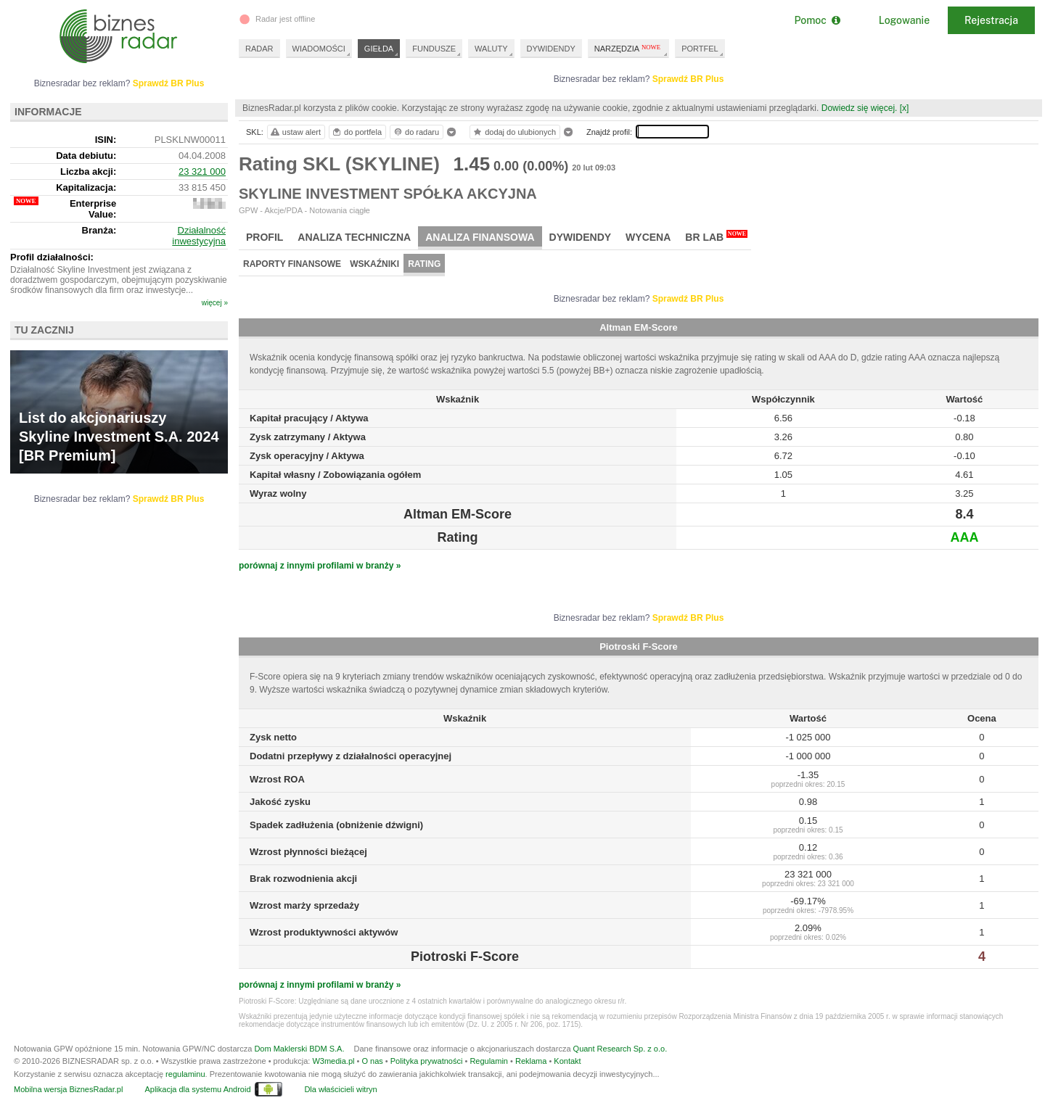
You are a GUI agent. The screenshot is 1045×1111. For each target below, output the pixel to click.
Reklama (530, 1061)
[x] (904, 108)
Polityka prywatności (426, 1061)
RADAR (259, 48)
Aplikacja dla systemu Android (197, 1089)
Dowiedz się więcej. (859, 108)
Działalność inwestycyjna (199, 236)
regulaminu (185, 1074)
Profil (264, 237)
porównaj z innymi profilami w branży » (320, 566)
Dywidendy (580, 237)
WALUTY (491, 48)
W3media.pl (333, 1061)
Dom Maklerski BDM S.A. (299, 1048)
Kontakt (567, 1061)
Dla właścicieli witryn (340, 1089)
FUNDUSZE (434, 48)
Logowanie (904, 20)
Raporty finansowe (292, 264)
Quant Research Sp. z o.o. (620, 1048)
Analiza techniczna (354, 237)
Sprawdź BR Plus (688, 79)
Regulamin (489, 1061)
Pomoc (817, 20)
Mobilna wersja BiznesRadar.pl (68, 1089)
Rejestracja (991, 20)
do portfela (356, 132)
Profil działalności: (52, 257)
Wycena (648, 237)
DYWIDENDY (551, 48)
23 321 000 (202, 171)
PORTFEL (699, 48)
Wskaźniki (374, 264)
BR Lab (716, 236)
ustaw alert (295, 132)
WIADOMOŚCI (318, 48)
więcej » (215, 303)
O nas (371, 1061)
